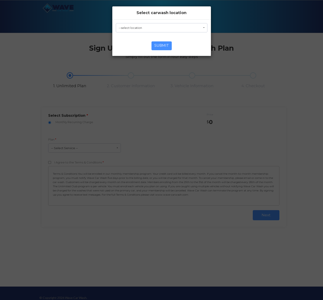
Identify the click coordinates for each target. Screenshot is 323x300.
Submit (161, 45)
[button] (161, 27)
